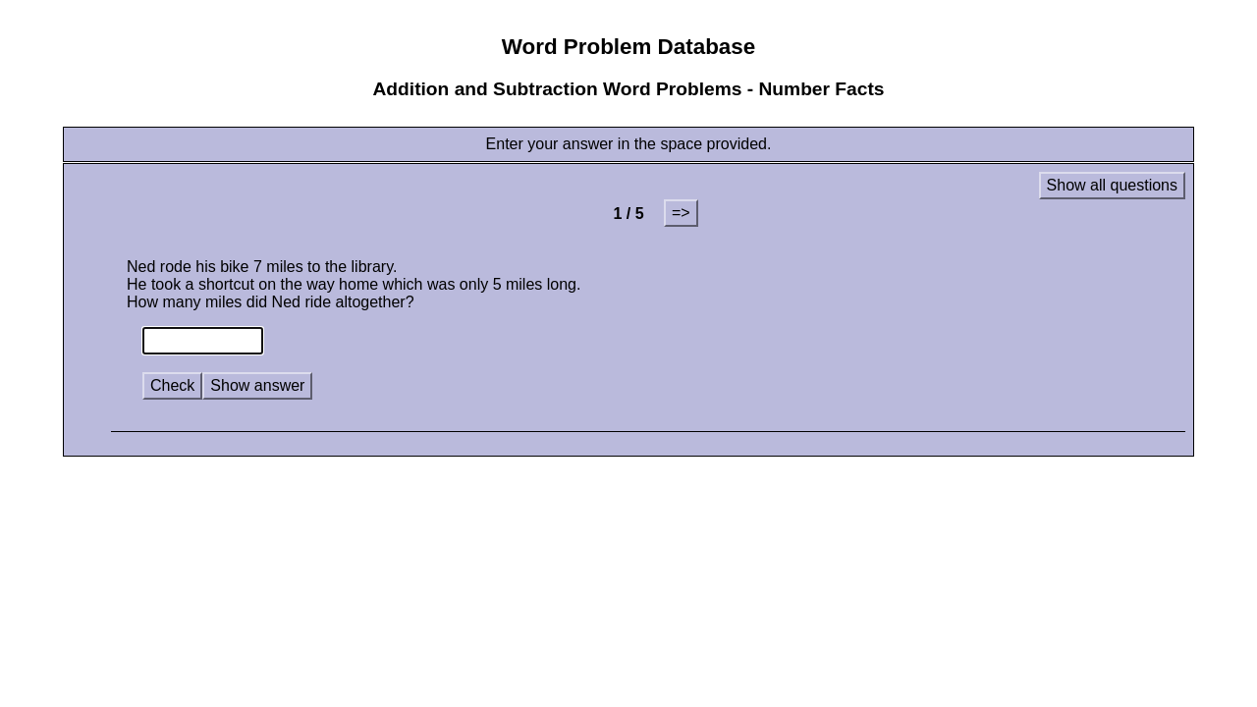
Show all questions (1112, 185)
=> (681, 212)
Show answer (257, 385)
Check (172, 385)
